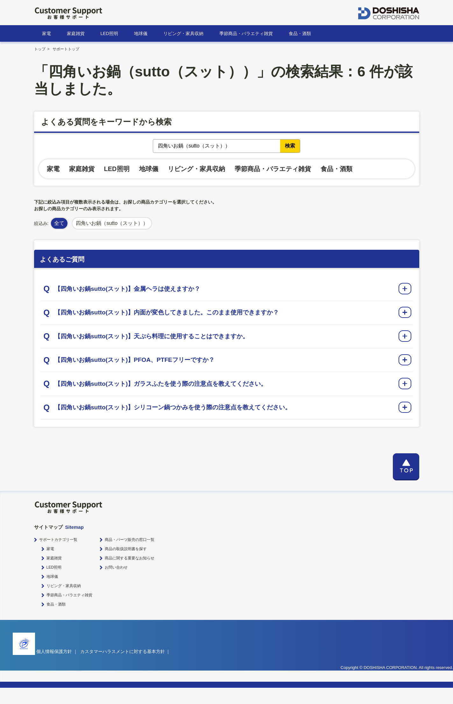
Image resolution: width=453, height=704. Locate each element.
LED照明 (109, 33)
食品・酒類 (300, 33)
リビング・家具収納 (183, 33)
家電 (46, 33)
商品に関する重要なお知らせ (129, 574)
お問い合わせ (116, 583)
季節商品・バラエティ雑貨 (246, 33)
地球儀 (140, 33)
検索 (290, 145)
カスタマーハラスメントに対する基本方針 (122, 667)
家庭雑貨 (76, 33)
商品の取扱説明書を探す (126, 565)
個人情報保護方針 (54, 667)
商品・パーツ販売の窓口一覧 (129, 556)
